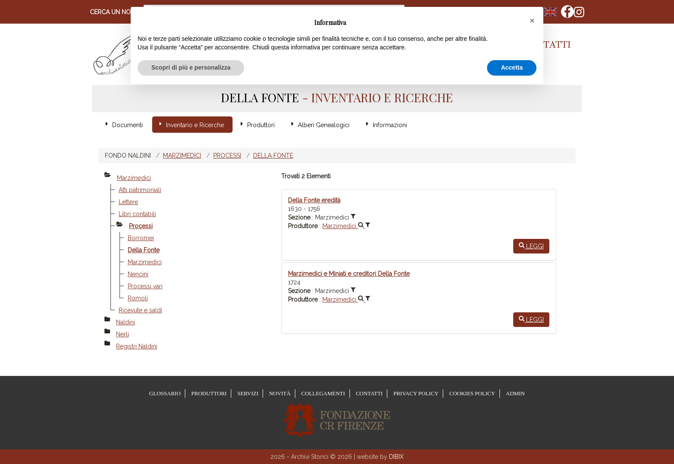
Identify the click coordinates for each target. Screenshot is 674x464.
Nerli (122, 334)
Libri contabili (137, 214)
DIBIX (396, 456)
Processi (227, 155)
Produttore (303, 226)
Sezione (299, 217)
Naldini (125, 322)
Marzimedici (182, 155)
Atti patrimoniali (140, 189)
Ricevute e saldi (140, 310)
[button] (532, 20)
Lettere (128, 201)
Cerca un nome (114, 12)
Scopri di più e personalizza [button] (190, 67)
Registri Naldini (136, 346)
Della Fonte (273, 155)
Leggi (531, 246)
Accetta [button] (512, 67)
